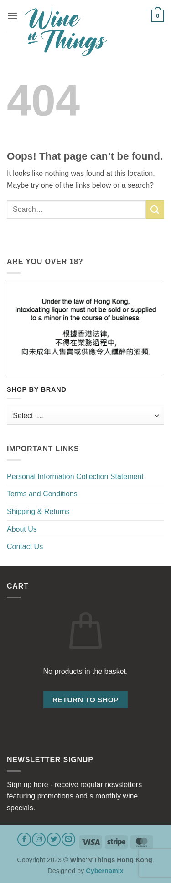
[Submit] (155, 209)
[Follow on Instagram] (39, 839)
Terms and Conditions (42, 494)
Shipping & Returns (38, 511)
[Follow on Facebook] (24, 839)
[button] (12, 16)
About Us (22, 529)
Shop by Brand (37, 389)
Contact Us (25, 546)
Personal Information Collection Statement (75, 476)
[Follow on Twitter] (54, 839)
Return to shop (85, 699)
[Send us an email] (68, 839)
